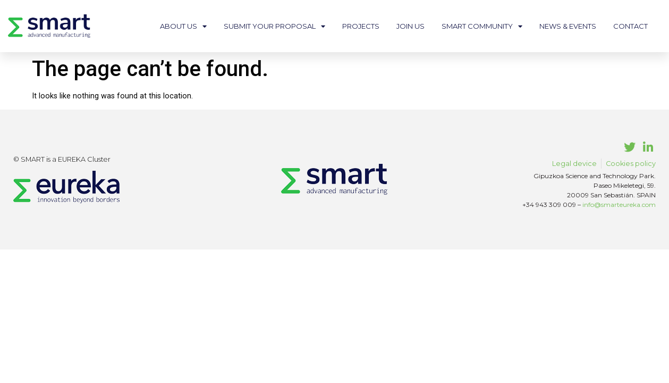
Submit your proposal (274, 26)
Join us (410, 26)
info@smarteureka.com (619, 205)
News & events (567, 26)
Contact (630, 26)
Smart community (482, 26)
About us (183, 26)
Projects (360, 26)
